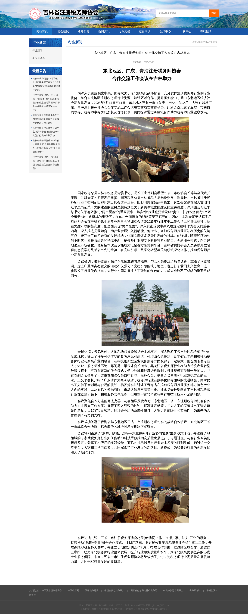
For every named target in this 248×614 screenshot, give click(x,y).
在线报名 (206, 31)
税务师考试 (194, 590)
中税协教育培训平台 (173, 590)
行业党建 (124, 31)
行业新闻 (37, 50)
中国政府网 (73, 590)
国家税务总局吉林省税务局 (143, 590)
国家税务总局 (91, 590)
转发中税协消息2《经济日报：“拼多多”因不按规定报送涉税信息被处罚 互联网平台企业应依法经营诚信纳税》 (46, 102)
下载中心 (185, 31)
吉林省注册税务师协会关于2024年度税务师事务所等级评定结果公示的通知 (46, 119)
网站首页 (42, 31)
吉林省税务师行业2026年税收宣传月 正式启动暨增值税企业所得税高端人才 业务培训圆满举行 (46, 146)
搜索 (214, 13)
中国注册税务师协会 (52, 590)
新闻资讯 (104, 31)
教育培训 (144, 31)
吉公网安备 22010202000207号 (152, 609)
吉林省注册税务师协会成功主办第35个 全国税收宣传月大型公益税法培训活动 (46, 132)
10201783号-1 (131, 609)
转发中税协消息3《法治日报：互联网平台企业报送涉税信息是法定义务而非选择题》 (46, 163)
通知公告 (83, 31)
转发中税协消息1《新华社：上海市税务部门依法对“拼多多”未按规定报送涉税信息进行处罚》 (46, 84)
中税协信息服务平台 (114, 590)
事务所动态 (38, 58)
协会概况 (63, 31)
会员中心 (165, 31)
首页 (194, 42)
